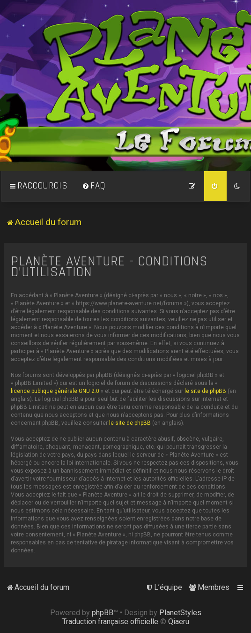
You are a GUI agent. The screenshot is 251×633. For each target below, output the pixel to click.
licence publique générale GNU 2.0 (55, 391)
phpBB (102, 612)
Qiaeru (178, 621)
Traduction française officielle (110, 621)
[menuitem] (93, 186)
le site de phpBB (205, 391)
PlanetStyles (180, 612)
